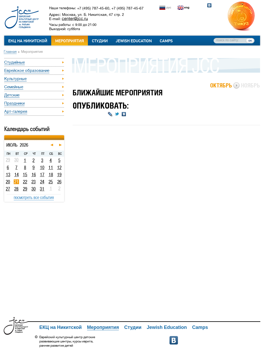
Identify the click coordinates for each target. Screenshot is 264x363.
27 (8, 189)
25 (51, 181)
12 (59, 167)
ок (250, 40)
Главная (10, 52)
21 (16, 181)
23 (33, 181)
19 (59, 174)
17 (42, 174)
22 (25, 181)
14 (16, 174)
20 (8, 181)
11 (50, 167)
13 (8, 174)
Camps (166, 41)
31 (42, 189)
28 (16, 189)
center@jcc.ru (75, 18)
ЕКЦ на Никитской (27, 41)
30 (33, 189)
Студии (100, 41)
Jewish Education (134, 41)
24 (42, 181)
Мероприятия (69, 41)
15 (25, 174)
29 (25, 189)
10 (42, 167)
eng (187, 7)
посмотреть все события (34, 197)
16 (33, 174)
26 (59, 181)
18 (51, 174)
